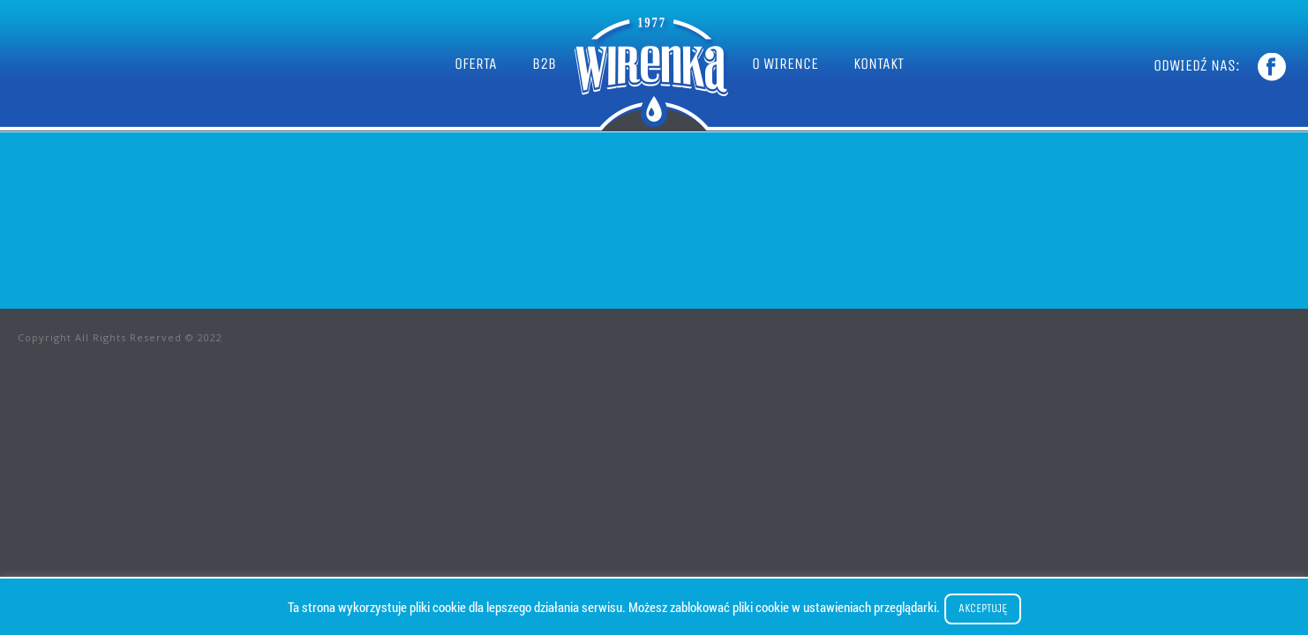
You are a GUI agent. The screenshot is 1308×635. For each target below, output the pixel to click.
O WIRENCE (785, 64)
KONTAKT (878, 64)
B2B (544, 64)
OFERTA (476, 64)
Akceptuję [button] (982, 608)
